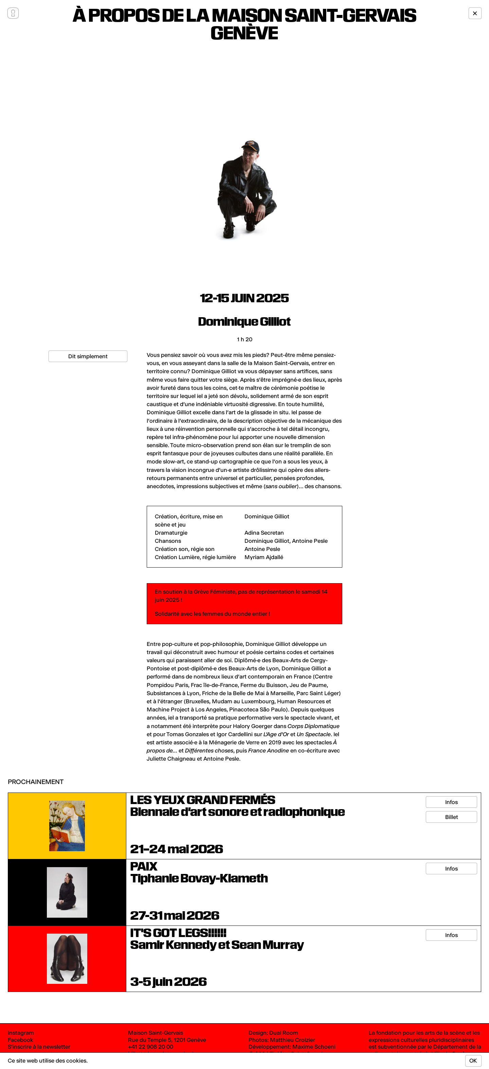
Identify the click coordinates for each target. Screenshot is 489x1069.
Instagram (21, 1032)
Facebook (20, 1039)
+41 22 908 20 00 (150, 1046)
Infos (451, 802)
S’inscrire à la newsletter (39, 1046)
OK (473, 1060)
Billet (451, 817)
